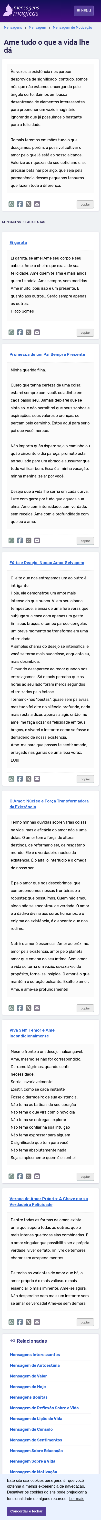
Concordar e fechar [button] (26, 1511)
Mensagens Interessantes (35, 1354)
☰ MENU (84, 11)
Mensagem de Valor (28, 1376)
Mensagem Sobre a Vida (32, 1461)
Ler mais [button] (76, 1499)
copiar (85, 204)
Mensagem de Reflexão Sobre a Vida (44, 1408)
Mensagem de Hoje (28, 1387)
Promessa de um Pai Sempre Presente (47, 354)
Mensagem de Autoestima (35, 1365)
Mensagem (37, 28)
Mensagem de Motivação (72, 28)
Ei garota (18, 242)
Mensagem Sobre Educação (36, 1450)
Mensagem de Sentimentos (36, 1440)
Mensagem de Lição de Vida (36, 1418)
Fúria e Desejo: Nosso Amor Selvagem (47, 562)
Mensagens (13, 28)
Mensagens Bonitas (29, 1397)
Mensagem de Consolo (31, 1429)
